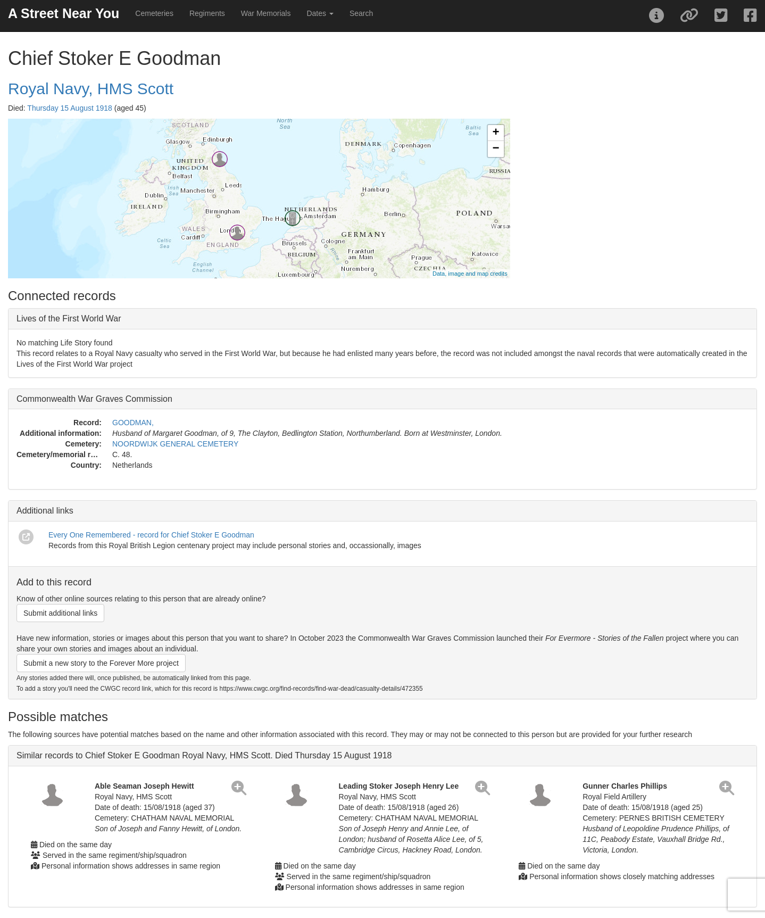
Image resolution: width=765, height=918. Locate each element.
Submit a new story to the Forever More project (101, 663)
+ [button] (496, 133)
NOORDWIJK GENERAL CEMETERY (175, 444)
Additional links (44, 510)
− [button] (496, 149)
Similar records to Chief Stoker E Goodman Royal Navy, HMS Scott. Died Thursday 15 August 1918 (204, 755)
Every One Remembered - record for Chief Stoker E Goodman (151, 535)
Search (361, 13)
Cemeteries (154, 13)
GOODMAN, (133, 422)
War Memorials (266, 13)
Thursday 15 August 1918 (69, 108)
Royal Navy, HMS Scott (90, 88)
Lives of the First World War (68, 318)
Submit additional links (60, 613)
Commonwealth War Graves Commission (94, 398)
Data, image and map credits (470, 273)
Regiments (207, 13)
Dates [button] (319, 13)
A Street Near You (63, 13)
